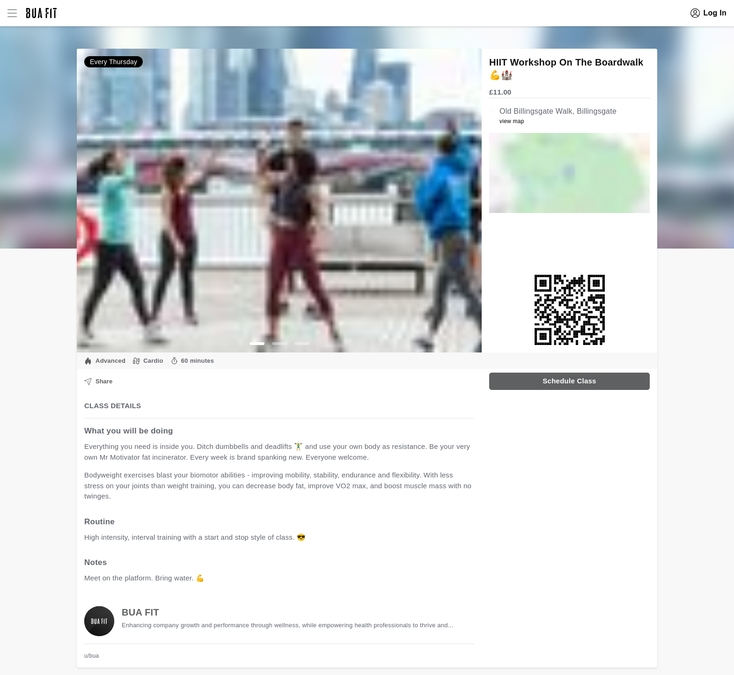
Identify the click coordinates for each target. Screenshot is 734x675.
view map (511, 121)
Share (98, 381)
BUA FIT (140, 612)
